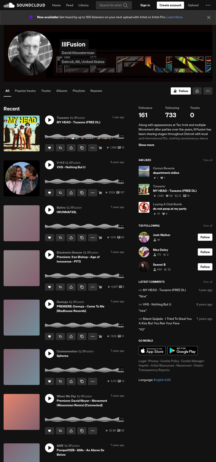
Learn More (174, 17)
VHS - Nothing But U (157, 304)
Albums (61, 90)
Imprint (144, 365)
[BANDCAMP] (100, 237)
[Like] (49, 147)
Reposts (96, 90)
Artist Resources (162, 365)
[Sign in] (145, 5)
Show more (146, 145)
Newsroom (184, 365)
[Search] (114, 5)
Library (84, 5)
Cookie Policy (169, 360)
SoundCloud (24, 5)
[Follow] (181, 91)
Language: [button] (155, 379)
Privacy (153, 360)
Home (56, 5)
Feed (69, 5)
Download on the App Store (152, 350)
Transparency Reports (154, 369)
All (7, 90)
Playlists (79, 90)
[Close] (208, 17)
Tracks (46, 90)
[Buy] (100, 148)
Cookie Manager (192, 360)
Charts (198, 365)
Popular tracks (25, 90)
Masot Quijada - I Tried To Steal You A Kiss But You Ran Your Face (165, 321)
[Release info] (100, 287)
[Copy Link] (81, 147)
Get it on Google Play (182, 350)
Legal (142, 360)
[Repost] (60, 147)
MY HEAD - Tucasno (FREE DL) (164, 289)
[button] (208, 5)
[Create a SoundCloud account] (170, 5)
